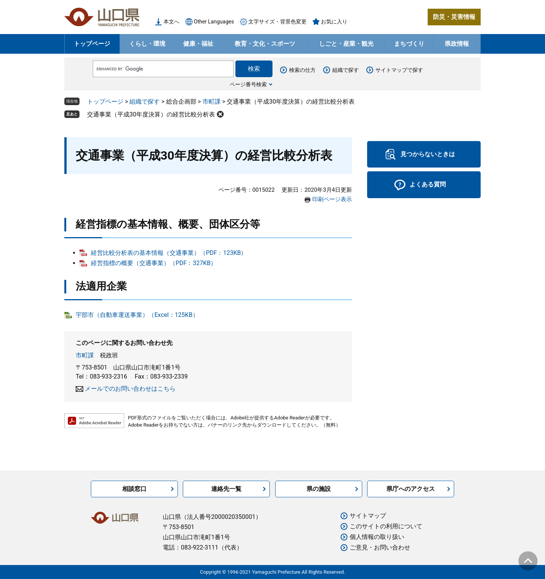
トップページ (92, 43)
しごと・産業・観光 (346, 43)
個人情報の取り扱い (377, 536)
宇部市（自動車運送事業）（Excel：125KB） (137, 314)
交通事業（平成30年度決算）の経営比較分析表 (151, 114)
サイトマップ (368, 515)
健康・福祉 (198, 43)
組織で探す (345, 70)
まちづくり (409, 43)
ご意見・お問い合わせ (380, 547)
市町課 (211, 101)
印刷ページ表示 (332, 199)
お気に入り (334, 22)
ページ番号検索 (248, 84)
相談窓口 (134, 488)
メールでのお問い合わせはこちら (130, 388)
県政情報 (457, 43)
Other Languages (214, 22)
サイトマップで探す (399, 70)
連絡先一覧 (226, 488)
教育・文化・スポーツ (265, 43)
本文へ (171, 22)
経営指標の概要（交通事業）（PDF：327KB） (153, 263)
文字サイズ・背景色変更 (277, 22)
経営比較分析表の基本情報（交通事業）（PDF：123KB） (169, 252)
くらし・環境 (147, 43)
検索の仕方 (302, 70)
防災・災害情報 (454, 16)
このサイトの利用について (386, 526)
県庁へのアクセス (410, 488)
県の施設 (319, 488)
